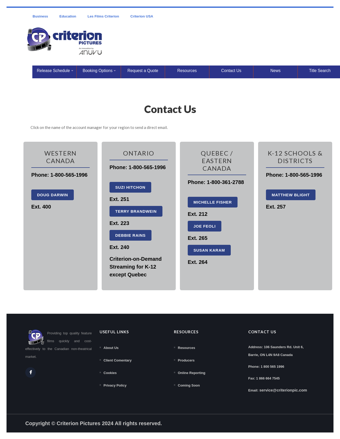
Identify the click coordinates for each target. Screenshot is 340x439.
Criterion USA (141, 16)
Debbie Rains (130, 235)
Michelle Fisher (212, 202)
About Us (111, 348)
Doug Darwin (52, 195)
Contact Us (231, 70)
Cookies (110, 373)
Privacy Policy (115, 385)
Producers (186, 360)
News (275, 70)
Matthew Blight (291, 195)
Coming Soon (189, 385)
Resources (187, 70)
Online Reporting (191, 373)
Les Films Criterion (103, 16)
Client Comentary (118, 360)
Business (40, 16)
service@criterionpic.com (283, 390)
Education (67, 16)
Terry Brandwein (136, 211)
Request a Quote (143, 70)
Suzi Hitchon (130, 187)
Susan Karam (209, 250)
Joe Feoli (204, 226)
